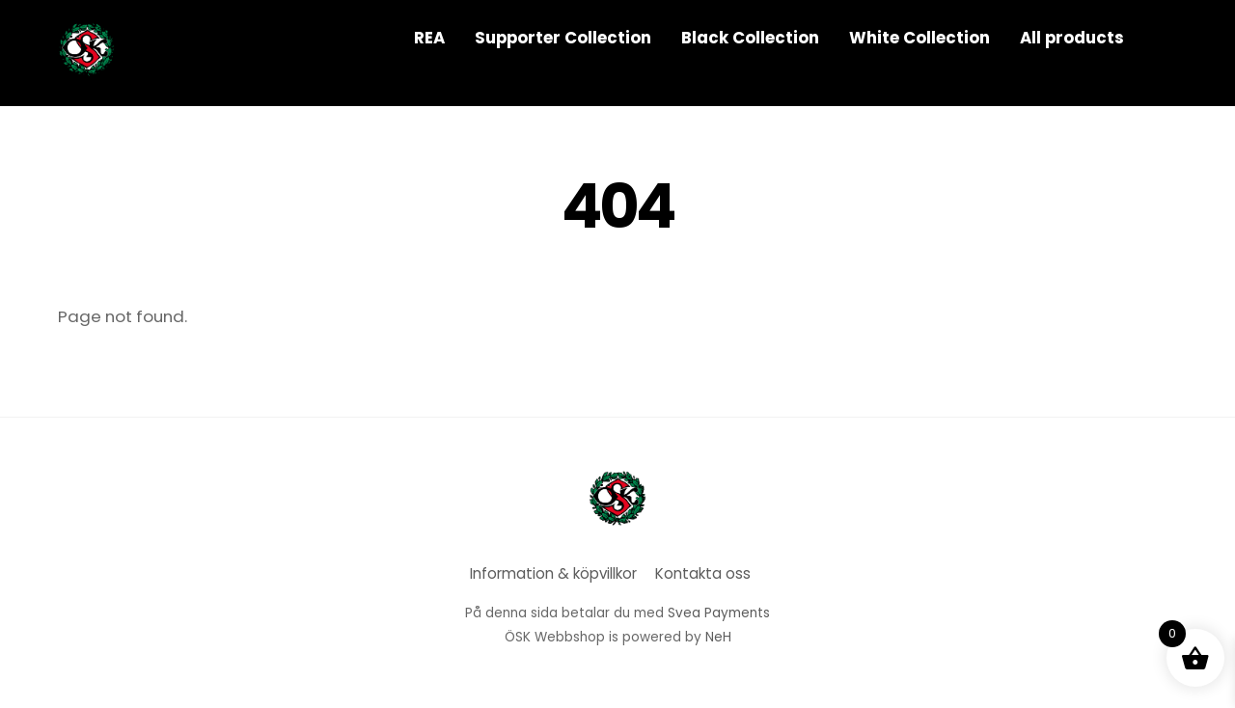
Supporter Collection (563, 37)
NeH (718, 637)
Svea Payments (719, 613)
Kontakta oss (703, 573)
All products (1072, 37)
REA (429, 37)
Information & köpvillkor (553, 573)
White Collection (919, 37)
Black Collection (750, 37)
